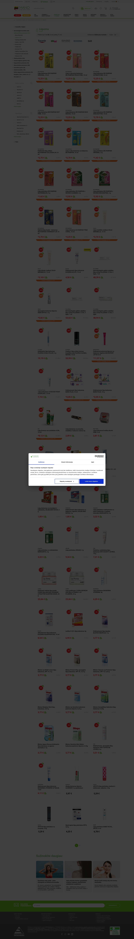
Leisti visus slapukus (91, 481)
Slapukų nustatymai (67, 481)
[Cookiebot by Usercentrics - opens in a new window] (96, 456)
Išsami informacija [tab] (67, 462)
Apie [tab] (92, 462)
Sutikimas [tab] (41, 462)
